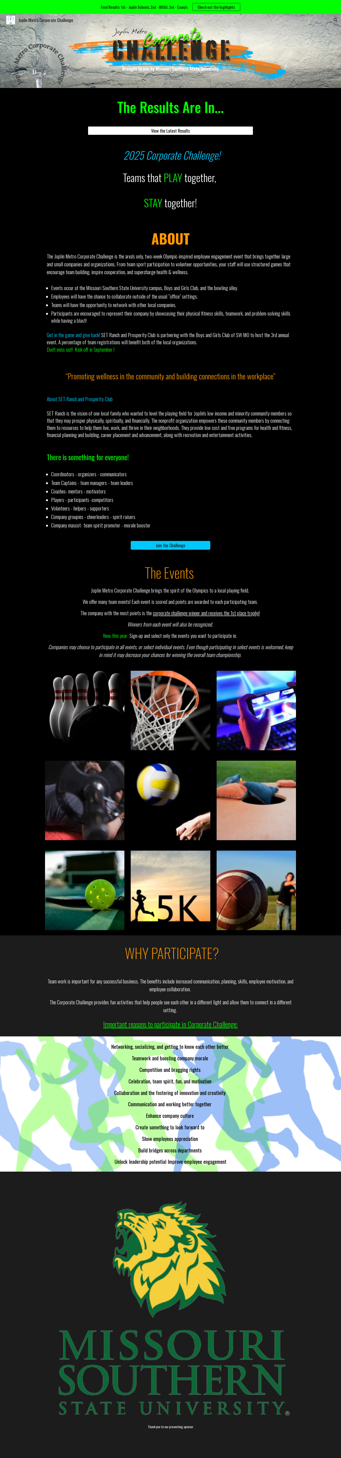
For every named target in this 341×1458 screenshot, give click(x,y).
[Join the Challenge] (170, 545)
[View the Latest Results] (170, 130)
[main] (170, 68)
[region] (170, 7)
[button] (336, 20)
